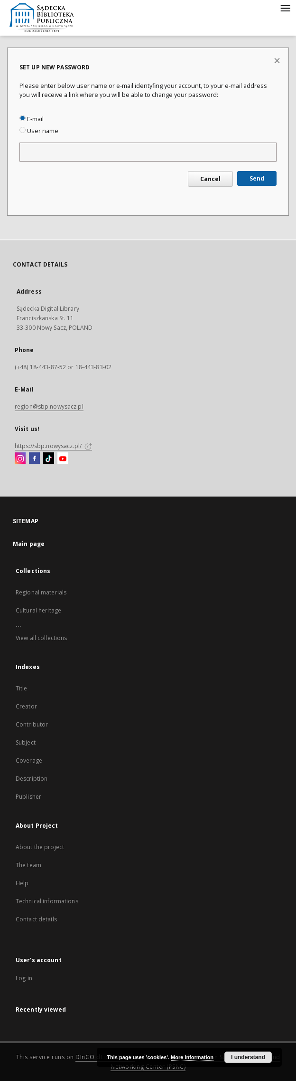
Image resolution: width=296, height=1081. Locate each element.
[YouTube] (62, 458)
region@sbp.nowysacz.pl (49, 406)
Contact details (36, 919)
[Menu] (285, 7)
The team (28, 865)
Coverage (29, 760)
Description (31, 779)
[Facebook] (34, 458)
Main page (29, 544)
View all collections (41, 638)
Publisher (28, 797)
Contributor (32, 724)
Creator (26, 706)
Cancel (210, 179)
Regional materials (41, 592)
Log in (24, 978)
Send (257, 178)
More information (192, 1057)
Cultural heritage (38, 610)
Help (22, 883)
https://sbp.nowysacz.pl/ (53, 446)
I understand (248, 1057)
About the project (40, 847)
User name (38, 131)
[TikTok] (48, 458)
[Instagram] (20, 458)
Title (22, 688)
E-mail (31, 119)
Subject (26, 742)
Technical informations (47, 901)
